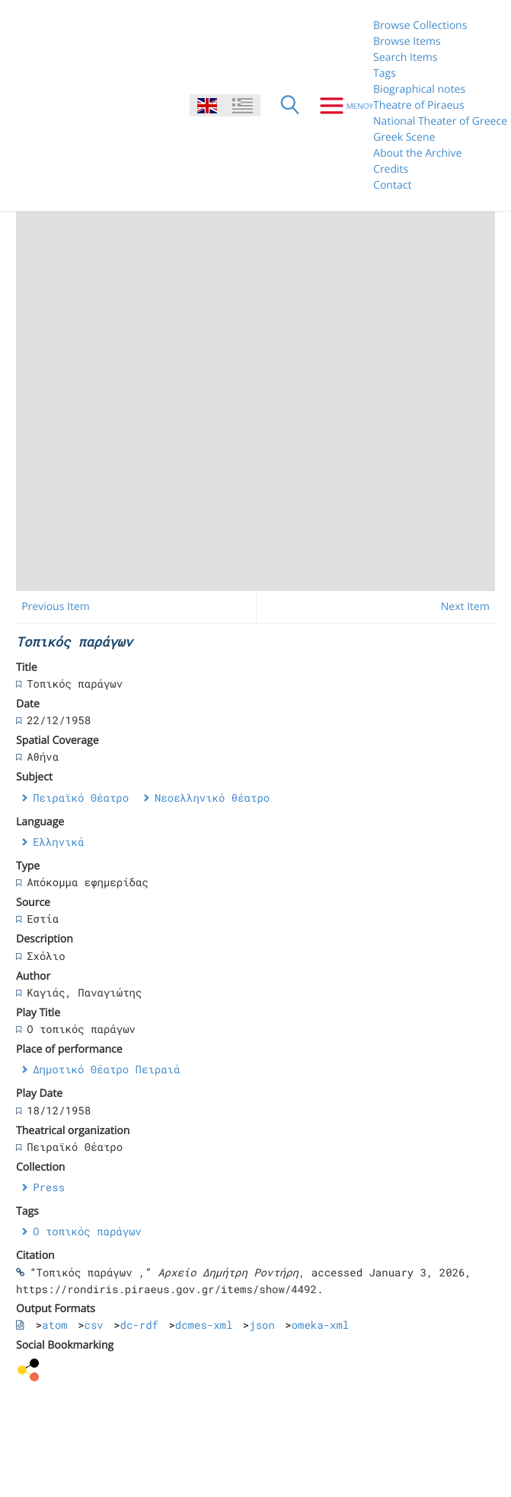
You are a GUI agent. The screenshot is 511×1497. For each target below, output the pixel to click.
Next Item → (472, 606)
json (262, 1324)
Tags (384, 73)
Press (49, 1187)
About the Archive (417, 153)
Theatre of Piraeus (419, 105)
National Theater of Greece (440, 121)
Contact (392, 185)
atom (55, 1324)
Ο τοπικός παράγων (87, 1231)
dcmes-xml (204, 1324)
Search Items (405, 57)
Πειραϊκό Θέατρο (81, 797)
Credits (390, 169)
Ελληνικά (58, 841)
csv (94, 1324)
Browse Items (407, 41)
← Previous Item (49, 606)
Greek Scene (404, 137)
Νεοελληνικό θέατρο (212, 797)
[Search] (290, 106)
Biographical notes (419, 89)
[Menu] (340, 106)
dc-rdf (139, 1324)
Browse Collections (420, 25)
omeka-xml (321, 1324)
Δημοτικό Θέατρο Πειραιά (106, 1069)
